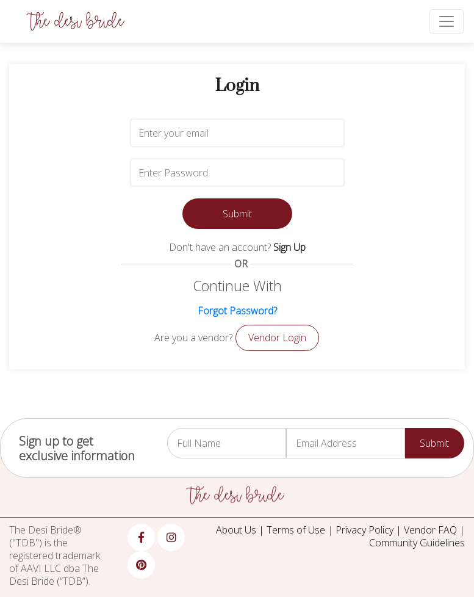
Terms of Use (296, 530)
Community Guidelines (417, 542)
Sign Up (289, 247)
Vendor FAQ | (434, 530)
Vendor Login (277, 337)
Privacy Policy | (370, 530)
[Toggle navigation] (446, 21)
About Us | (241, 530)
